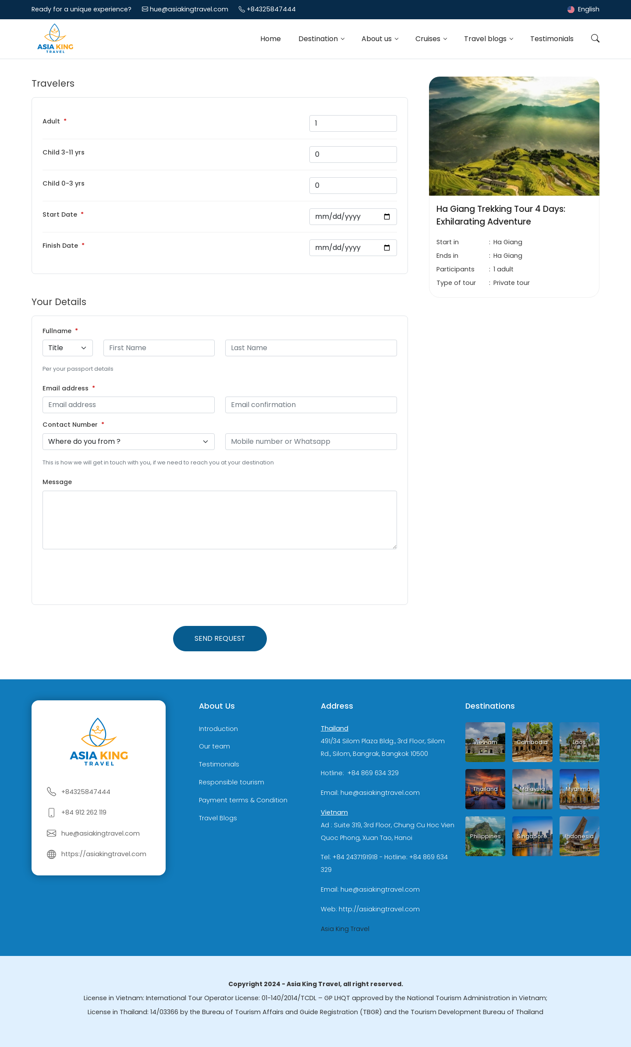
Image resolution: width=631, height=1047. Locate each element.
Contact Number (70, 424)
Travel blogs (486, 39)
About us (377, 39)
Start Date (60, 214)
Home (270, 39)
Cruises (428, 39)
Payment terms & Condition (243, 800)
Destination (319, 39)
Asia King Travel (345, 928)
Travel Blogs (218, 818)
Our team (214, 746)
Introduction (218, 728)
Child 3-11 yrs (64, 152)
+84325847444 (271, 9)
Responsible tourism (231, 782)
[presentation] (109, 577)
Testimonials (552, 39)
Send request (220, 638)
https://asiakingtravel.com (103, 854)
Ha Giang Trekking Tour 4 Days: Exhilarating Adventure (500, 215)
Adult (51, 121)
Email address (66, 388)
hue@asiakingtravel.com (189, 9)
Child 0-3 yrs (64, 183)
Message (57, 482)
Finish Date (60, 245)
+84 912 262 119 (83, 812)
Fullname (57, 331)
